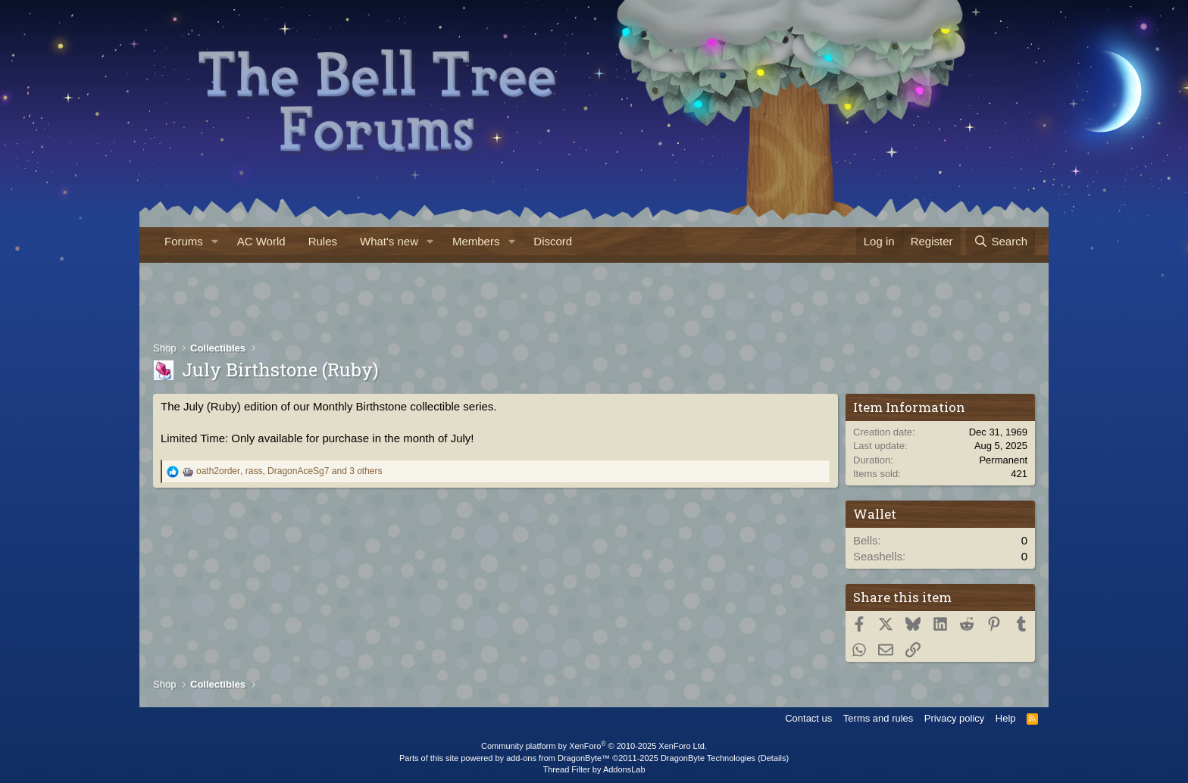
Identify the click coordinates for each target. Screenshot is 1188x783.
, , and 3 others (289, 471)
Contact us (808, 718)
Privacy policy (954, 718)
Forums (183, 241)
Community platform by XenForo (594, 745)
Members (476, 241)
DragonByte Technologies (708, 758)
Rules (322, 241)
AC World (261, 241)
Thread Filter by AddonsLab (593, 769)
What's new (389, 241)
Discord (552, 241)
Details (773, 758)
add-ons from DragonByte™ (558, 758)
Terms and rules (878, 718)
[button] (215, 241)
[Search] (1000, 241)
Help (1006, 718)
